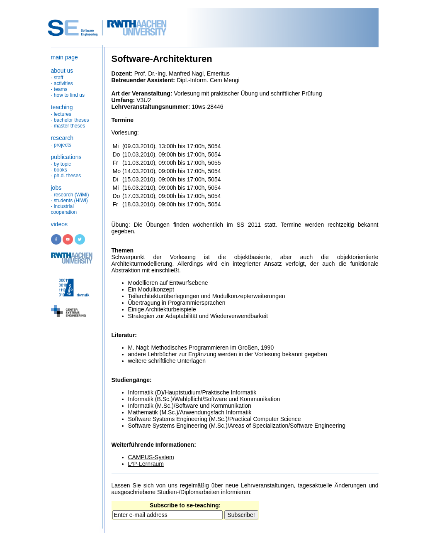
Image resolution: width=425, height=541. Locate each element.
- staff (57, 78)
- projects (61, 145)
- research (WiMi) (70, 195)
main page (64, 57)
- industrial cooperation (64, 209)
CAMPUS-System (151, 457)
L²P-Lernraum (146, 463)
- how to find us (68, 95)
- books (59, 170)
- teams (59, 89)
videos (59, 224)
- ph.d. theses (66, 176)
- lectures (61, 114)
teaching (62, 107)
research (62, 138)
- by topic (61, 164)
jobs (56, 187)
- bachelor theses (70, 120)
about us (62, 70)
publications (66, 157)
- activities (62, 83)
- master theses (68, 126)
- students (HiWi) (69, 200)
